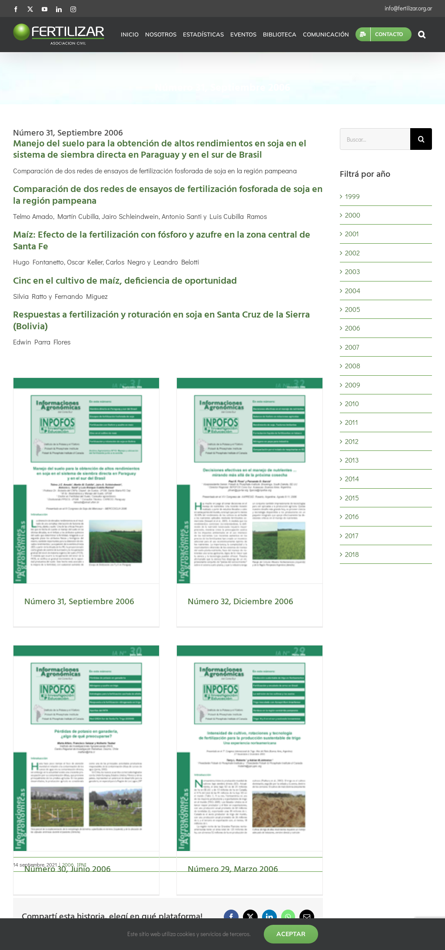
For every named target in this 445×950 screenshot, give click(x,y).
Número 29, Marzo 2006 (281, 711)
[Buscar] (421, 139)
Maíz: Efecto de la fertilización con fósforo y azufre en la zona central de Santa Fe (161, 241)
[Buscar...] (375, 139)
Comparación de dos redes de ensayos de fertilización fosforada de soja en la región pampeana (167, 195)
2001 (352, 233)
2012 (352, 441)
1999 (352, 196)
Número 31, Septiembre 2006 (79, 602)
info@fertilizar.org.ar (408, 8)
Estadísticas (44, 837)
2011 (351, 422)
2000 (352, 214)
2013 (352, 459)
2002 (352, 252)
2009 (352, 384)
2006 (352, 327)
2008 (352, 365)
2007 (352, 346)
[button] (421, 34)
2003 (352, 271)
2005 (352, 309)
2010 (352, 403)
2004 (352, 290)
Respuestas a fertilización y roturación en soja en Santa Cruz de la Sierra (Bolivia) (161, 321)
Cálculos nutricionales (59, 875)
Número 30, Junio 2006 (164, 711)
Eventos (38, 856)
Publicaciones (48, 912)
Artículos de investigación (65, 894)
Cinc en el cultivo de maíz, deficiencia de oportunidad (125, 281)
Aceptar (291, 934)
